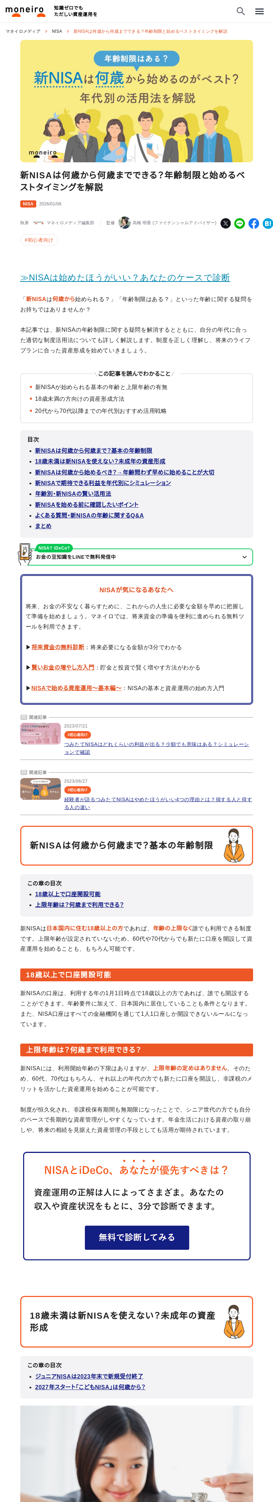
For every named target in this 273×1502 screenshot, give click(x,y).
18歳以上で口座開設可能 (68, 894)
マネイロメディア (23, 31)
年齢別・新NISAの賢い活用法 (73, 494)
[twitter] (225, 223)
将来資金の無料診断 (57, 647)
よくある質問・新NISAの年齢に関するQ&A (89, 516)
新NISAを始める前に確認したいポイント (87, 505)
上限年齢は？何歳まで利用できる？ (79, 905)
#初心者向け (39, 240)
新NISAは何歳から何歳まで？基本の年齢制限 (93, 451)
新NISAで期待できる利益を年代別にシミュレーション (103, 483)
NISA (57, 31)
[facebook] (254, 223)
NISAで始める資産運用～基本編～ (76, 688)
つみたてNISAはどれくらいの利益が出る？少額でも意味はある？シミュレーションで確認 (157, 748)
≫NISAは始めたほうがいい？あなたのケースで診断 (125, 277)
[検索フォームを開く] (241, 11)
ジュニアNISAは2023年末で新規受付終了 (89, 1376)
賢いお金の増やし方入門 (62, 668)
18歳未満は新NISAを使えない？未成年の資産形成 (100, 461)
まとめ (43, 526)
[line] (239, 223)
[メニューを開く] (259, 11)
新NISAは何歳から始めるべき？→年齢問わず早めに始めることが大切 (125, 472)
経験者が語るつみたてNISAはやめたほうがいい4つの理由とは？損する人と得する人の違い (158, 803)
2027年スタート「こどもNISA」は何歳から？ (90, 1387)
